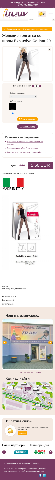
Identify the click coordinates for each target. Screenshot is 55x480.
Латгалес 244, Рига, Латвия (30, 372)
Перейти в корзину (27, 127)
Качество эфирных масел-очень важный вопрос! (26, 152)
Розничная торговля (28, 5)
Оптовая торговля (35, 3)
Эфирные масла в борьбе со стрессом (22, 148)
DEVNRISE (35, 463)
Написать (22, 433)
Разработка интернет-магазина (17, 463)
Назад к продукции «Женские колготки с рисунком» (27, 29)
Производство (17, 3)
